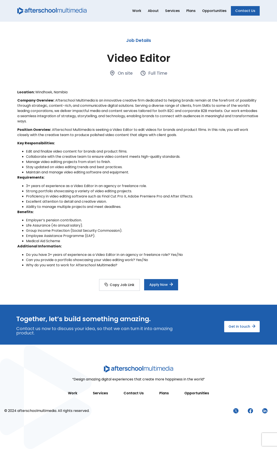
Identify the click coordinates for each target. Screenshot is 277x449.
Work (136, 10)
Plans (191, 10)
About (153, 10)
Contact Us (134, 393)
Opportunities (214, 10)
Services (172, 10)
